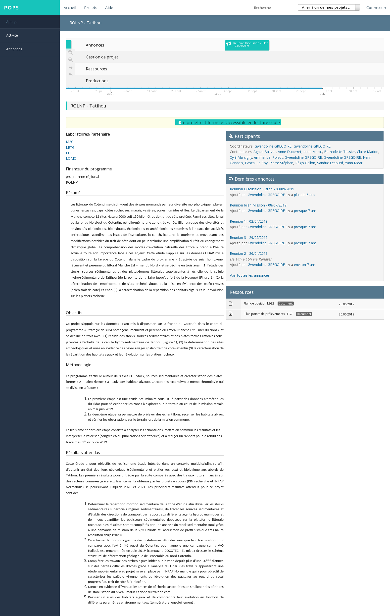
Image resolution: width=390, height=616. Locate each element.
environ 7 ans (305, 264)
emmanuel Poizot (268, 157)
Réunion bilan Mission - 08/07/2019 (258, 205)
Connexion (376, 7)
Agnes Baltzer (264, 151)
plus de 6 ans (304, 194)
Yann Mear (353, 162)
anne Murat (312, 151)
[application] (225, 68)
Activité (12, 35)
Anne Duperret (289, 151)
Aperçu (11, 21)
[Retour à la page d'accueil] (70, 74)
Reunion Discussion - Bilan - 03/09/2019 (262, 189)
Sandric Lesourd (330, 162)
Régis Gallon (305, 162)
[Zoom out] (70, 59)
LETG (70, 147)
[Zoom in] (70, 52)
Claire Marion (367, 151)
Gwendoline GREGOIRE (273, 146)
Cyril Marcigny (241, 157)
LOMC (71, 158)
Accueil (70, 7)
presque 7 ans (305, 210)
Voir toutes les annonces (250, 275)
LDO (69, 153)
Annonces (14, 49)
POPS (11, 7)
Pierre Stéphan (281, 162)
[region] (225, 70)
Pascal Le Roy (256, 162)
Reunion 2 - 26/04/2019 (249, 253)
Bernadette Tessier (339, 151)
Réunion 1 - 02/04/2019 (249, 221)
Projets (90, 7)
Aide (109, 7)
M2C (69, 141)
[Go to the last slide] (70, 67)
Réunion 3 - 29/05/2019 (249, 237)
